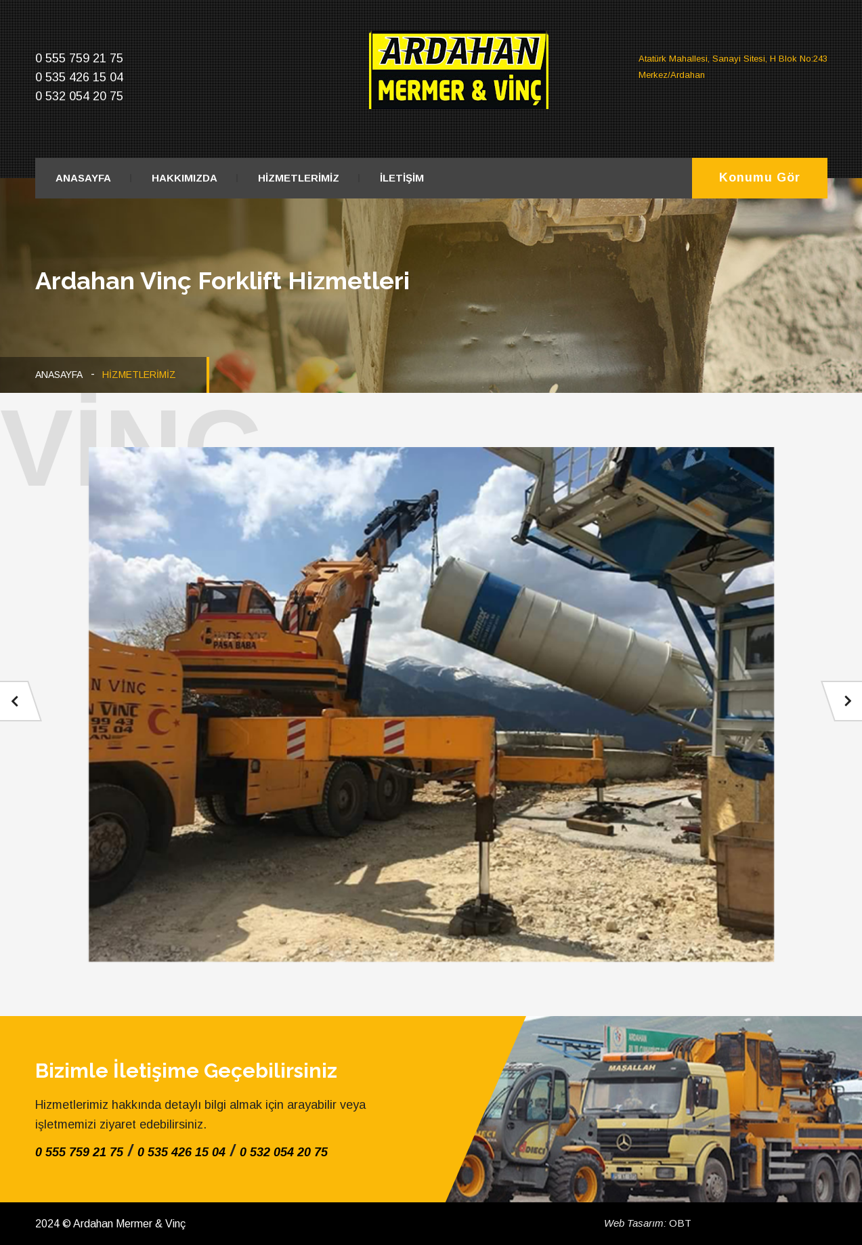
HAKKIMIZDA (184, 178)
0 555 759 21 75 (79, 1152)
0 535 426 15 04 (181, 1152)
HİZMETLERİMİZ (298, 178)
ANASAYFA (83, 178)
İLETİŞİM (402, 178)
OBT (647, 1223)
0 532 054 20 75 (284, 1152)
